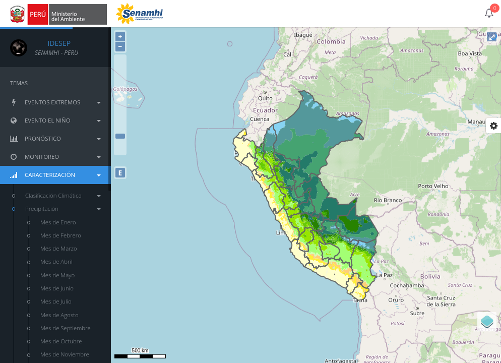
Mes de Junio (57, 288)
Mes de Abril (56, 261)
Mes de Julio (56, 301)
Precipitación (63, 208)
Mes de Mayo (57, 275)
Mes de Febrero (60, 235)
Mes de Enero (58, 222)
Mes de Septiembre (65, 328)
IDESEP (53, 43)
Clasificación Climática (63, 195)
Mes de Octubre (61, 341)
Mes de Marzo (58, 248)
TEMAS (19, 83)
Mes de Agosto (59, 315)
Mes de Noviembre (64, 354)
